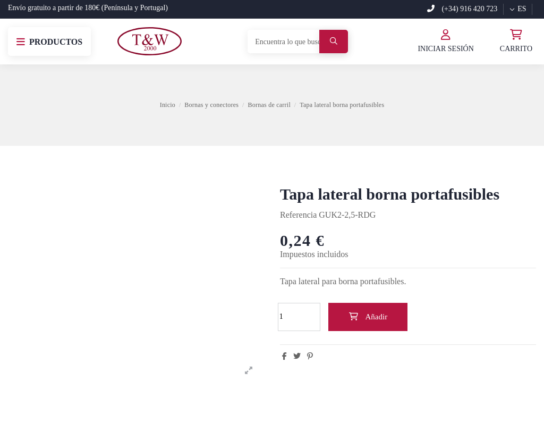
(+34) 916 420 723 (462, 9)
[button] (49, 41)
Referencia (298, 214)
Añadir (367, 316)
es (517, 9)
